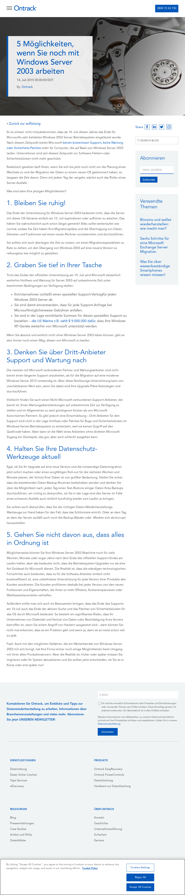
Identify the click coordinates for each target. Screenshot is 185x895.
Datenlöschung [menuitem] (103, 780)
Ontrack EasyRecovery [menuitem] (108, 769)
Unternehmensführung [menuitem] (108, 829)
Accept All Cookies (140, 887)
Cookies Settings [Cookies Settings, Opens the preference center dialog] (140, 867)
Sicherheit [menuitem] (100, 835)
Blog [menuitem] (13, 817)
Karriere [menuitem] (99, 840)
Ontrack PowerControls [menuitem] (109, 775)
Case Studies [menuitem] (18, 829)
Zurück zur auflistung (23, 124)
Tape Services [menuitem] (18, 780)
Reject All (140, 877)
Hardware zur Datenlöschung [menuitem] (112, 786)
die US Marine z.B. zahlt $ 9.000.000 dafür (63, 321)
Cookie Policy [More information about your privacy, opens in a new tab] (90, 868)
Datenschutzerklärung (109, 724)
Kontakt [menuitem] (99, 817)
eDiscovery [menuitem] (17, 786)
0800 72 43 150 (166, 8)
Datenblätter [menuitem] (18, 840)
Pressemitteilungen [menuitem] (22, 823)
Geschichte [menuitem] (101, 823)
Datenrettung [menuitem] (18, 769)
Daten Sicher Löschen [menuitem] (23, 775)
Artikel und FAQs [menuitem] (21, 835)
